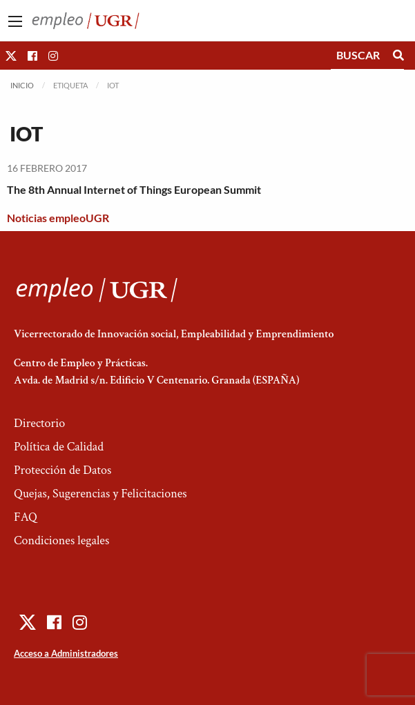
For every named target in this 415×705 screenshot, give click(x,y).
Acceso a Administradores (66, 653)
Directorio (39, 423)
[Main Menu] (15, 21)
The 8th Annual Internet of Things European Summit (134, 189)
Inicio (22, 85)
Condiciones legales (61, 540)
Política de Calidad (59, 447)
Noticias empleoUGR (58, 217)
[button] (11, 55)
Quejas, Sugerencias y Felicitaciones (100, 494)
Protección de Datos (62, 470)
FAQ (25, 517)
